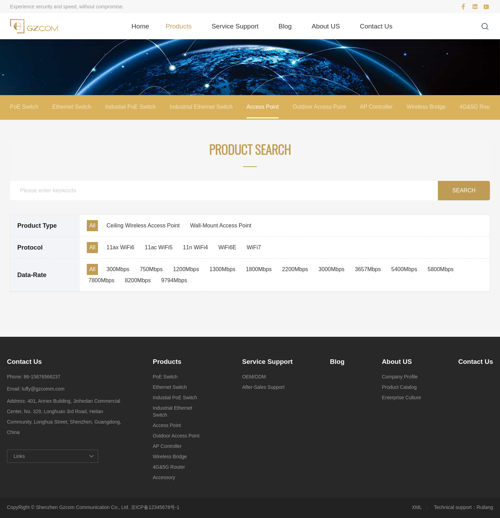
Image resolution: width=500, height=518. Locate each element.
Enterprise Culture (401, 397)
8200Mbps (138, 280)
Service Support (234, 26)
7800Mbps (102, 280)
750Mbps (151, 269)
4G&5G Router (477, 107)
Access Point (262, 107)
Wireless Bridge (426, 107)
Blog (285, 26)
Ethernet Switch (71, 107)
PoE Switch (24, 107)
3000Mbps (331, 269)
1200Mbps (186, 269)
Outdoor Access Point (319, 107)
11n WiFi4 (195, 247)
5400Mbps (404, 269)
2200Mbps (295, 269)
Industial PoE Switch (130, 107)
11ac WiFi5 (159, 247)
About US (326, 26)
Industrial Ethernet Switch (201, 107)
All (92, 225)
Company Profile (400, 376)
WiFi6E (227, 247)
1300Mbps (222, 269)
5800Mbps (440, 269)
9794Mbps (174, 280)
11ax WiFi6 (120, 247)
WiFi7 (254, 247)
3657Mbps (368, 269)
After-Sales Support (263, 387)
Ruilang (485, 507)
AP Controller (376, 107)
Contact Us (376, 26)
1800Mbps (259, 269)
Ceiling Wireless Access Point (143, 225)
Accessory (164, 477)
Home (140, 26)
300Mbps (118, 269)
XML (417, 507)
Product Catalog (399, 387)
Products (179, 26)
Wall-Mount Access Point (220, 225)
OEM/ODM (254, 376)
